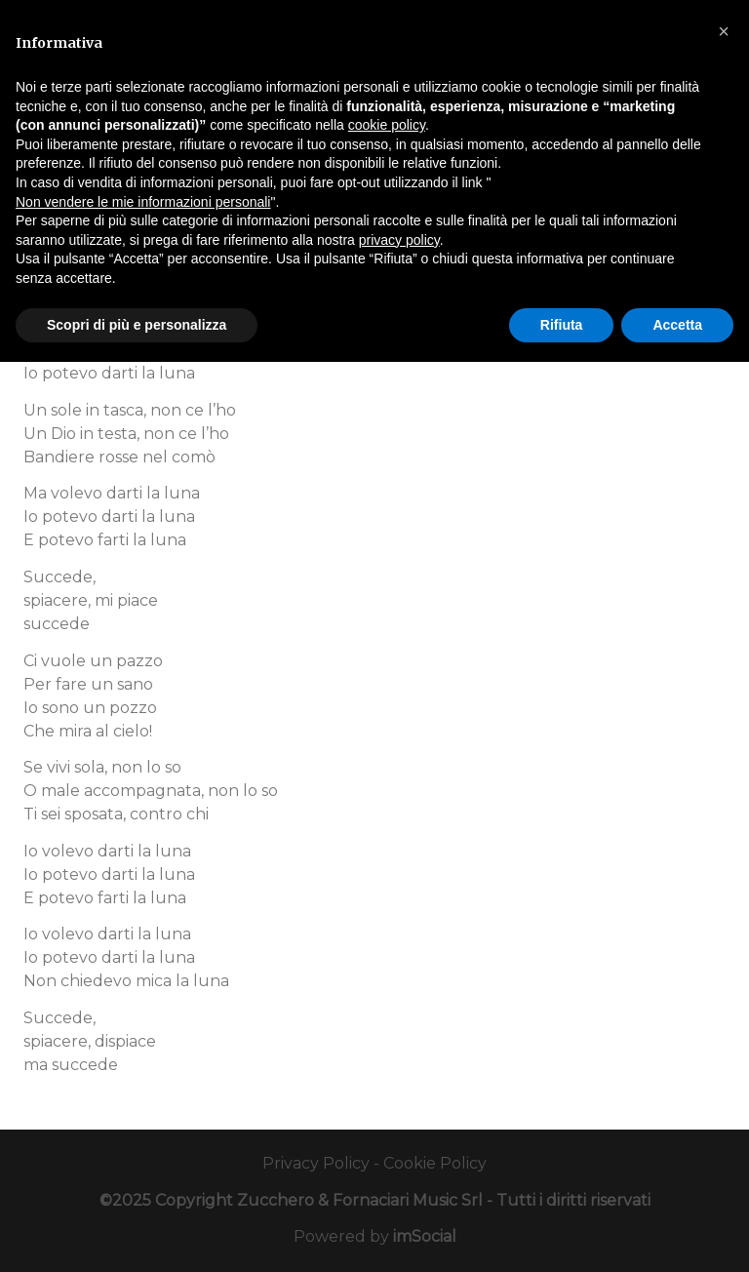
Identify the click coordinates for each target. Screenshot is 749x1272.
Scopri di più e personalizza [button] (136, 325)
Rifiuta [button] (561, 325)
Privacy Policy (316, 1163)
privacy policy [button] (399, 240)
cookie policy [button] (386, 125)
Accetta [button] (677, 325)
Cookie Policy (435, 1163)
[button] (723, 31)
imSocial (424, 1236)
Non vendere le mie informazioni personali (143, 202)
